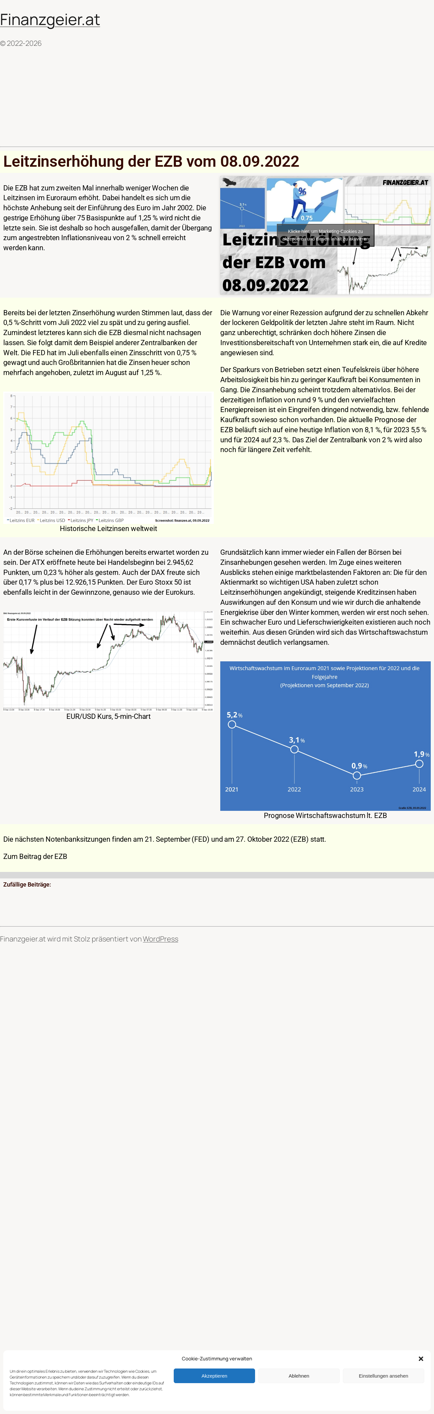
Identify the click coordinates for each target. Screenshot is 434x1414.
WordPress (160, 939)
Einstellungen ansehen (383, 1376)
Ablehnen (299, 1376)
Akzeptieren (214, 1376)
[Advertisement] (217, 97)
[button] (421, 1359)
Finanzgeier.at (50, 19)
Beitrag (30, 856)
